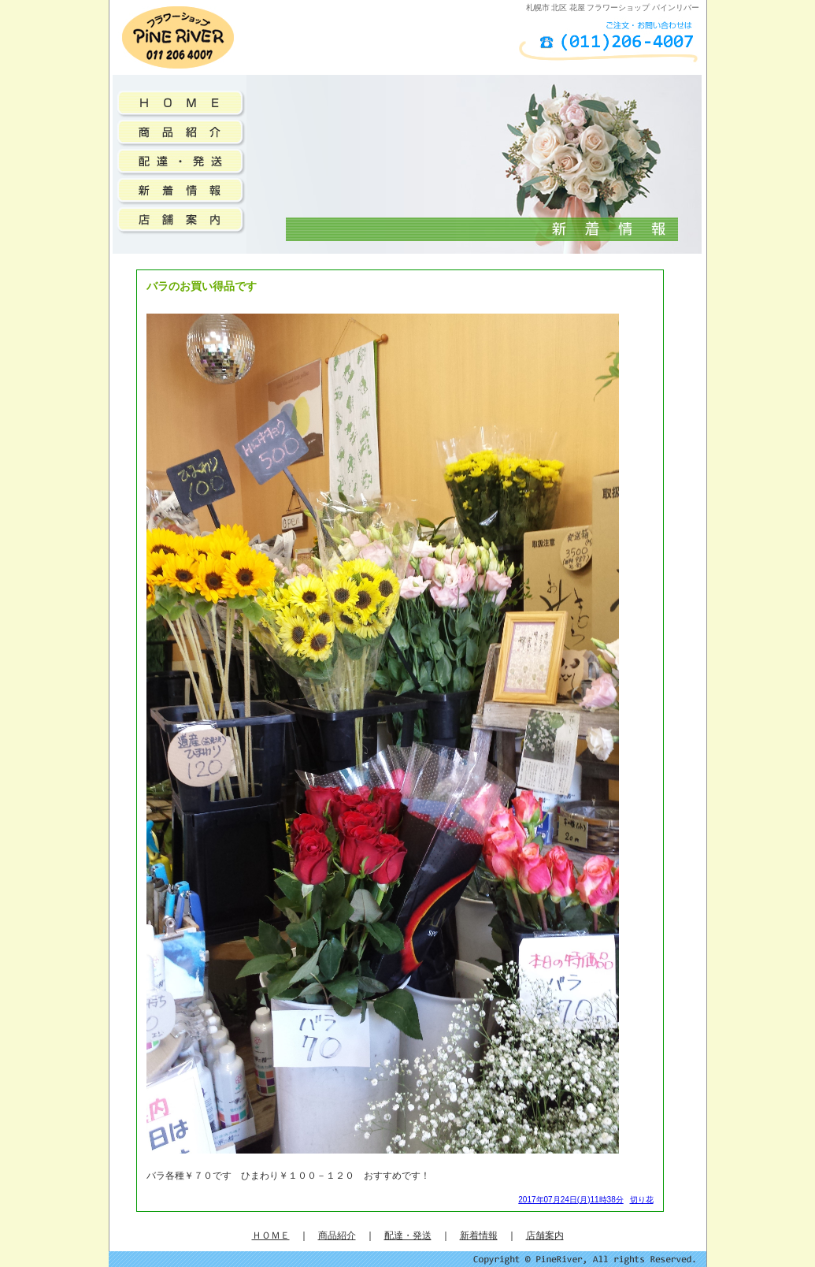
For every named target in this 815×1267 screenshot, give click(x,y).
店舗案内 (545, 1235)
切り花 (642, 1199)
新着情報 (479, 1235)
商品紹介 (337, 1235)
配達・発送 (408, 1235)
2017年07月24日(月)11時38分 (570, 1199)
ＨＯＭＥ (271, 1235)
